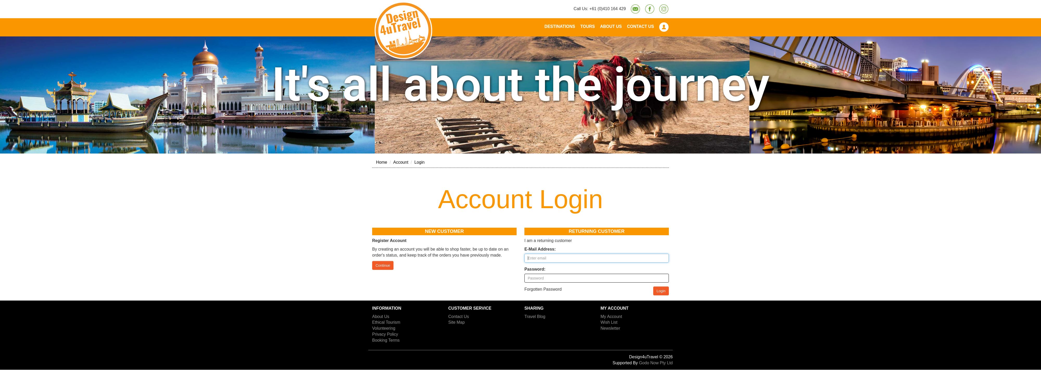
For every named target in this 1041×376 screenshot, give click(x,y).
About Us (611, 26)
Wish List (609, 322)
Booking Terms (386, 340)
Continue (383, 265)
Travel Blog (534, 316)
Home (381, 162)
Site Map (456, 322)
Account (400, 162)
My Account (611, 316)
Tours (587, 26)
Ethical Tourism (386, 322)
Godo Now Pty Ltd (656, 363)
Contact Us (640, 26)
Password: (534, 269)
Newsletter (610, 328)
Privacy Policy (385, 334)
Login (419, 162)
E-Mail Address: (540, 249)
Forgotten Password (543, 289)
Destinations (559, 26)
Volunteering (383, 328)
